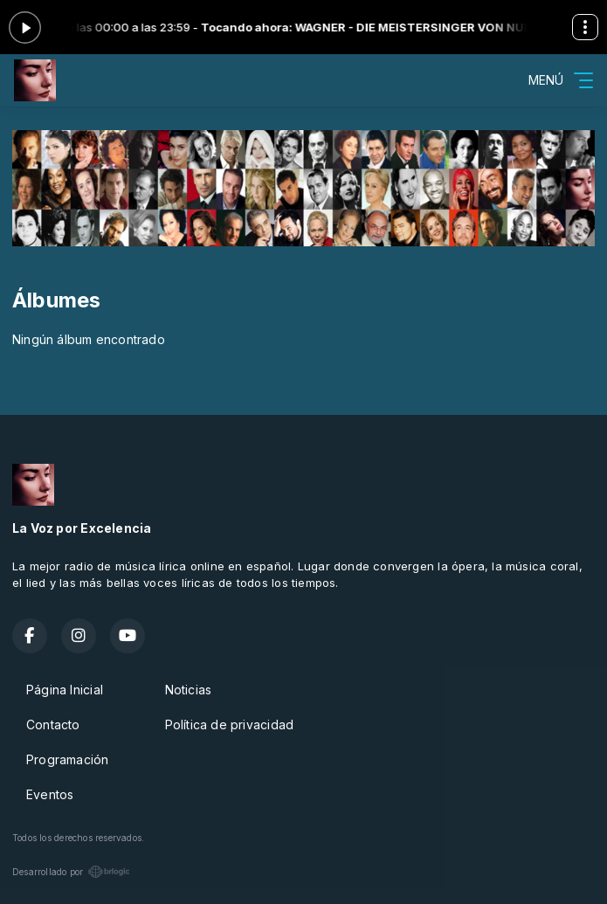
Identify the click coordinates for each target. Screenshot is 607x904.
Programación (67, 759)
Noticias (188, 689)
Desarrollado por (71, 872)
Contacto (53, 724)
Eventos (49, 794)
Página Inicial (64, 689)
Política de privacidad (229, 724)
